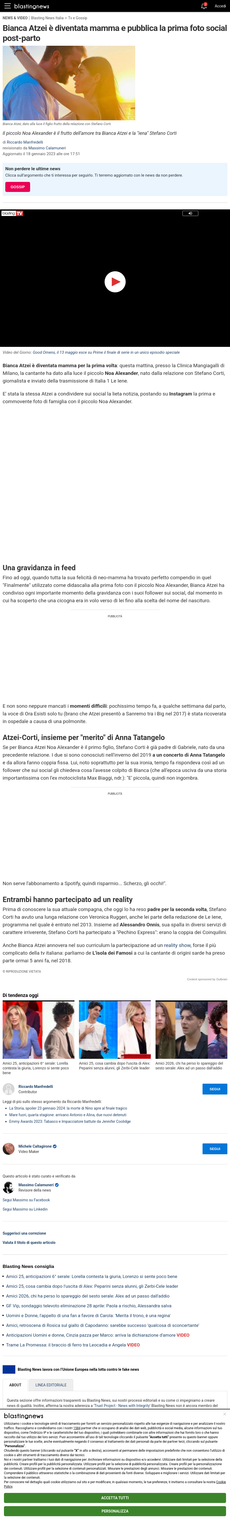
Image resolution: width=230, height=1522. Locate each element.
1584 (77, 1428)
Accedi (220, 6)
